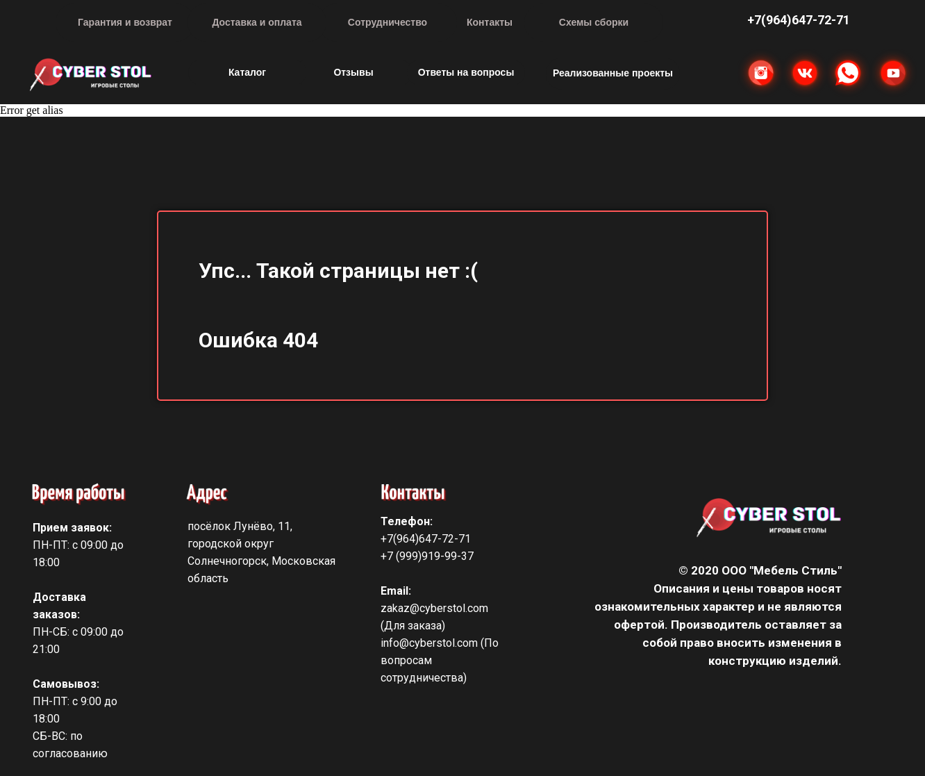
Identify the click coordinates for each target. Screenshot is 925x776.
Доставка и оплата (256, 22)
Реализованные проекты (613, 73)
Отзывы (353, 72)
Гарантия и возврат (125, 22)
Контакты (489, 22)
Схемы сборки (593, 22)
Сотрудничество (387, 22)
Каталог (247, 72)
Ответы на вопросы (466, 72)
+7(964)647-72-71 (426, 538)
